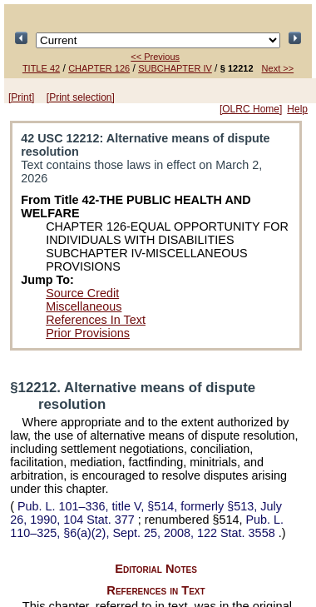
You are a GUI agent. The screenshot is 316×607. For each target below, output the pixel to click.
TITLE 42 (41, 68)
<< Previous (155, 57)
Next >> (278, 68)
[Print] (21, 97)
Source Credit (82, 293)
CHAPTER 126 (99, 68)
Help (297, 109)
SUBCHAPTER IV (175, 68)
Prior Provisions (88, 333)
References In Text (96, 319)
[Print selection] (81, 97)
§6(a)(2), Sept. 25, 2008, (147, 526)
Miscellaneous (83, 306)
